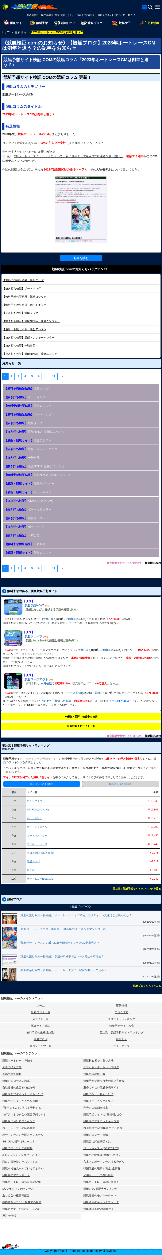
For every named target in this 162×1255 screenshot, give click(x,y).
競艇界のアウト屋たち (16, 1175)
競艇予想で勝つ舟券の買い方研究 (103, 1080)
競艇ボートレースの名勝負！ (101, 1182)
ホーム (40, 1005)
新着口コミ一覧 (40, 1012)
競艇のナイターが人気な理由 (20, 1101)
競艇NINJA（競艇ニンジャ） (31, 321)
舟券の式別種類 (12, 1074)
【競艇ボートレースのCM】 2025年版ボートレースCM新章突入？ (58, 942)
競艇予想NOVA (34, 605)
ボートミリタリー (27, 509)
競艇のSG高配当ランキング (100, 1188)
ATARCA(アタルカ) (28, 501)
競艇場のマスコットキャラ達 (101, 1121)
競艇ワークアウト (36, 679)
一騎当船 (19, 345)
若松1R (77, 693)
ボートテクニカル (37, 826)
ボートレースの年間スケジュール (22, 1134)
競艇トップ (33, 861)
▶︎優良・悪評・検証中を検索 (81, 716)
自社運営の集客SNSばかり (18, 1087)
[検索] (150, 7)
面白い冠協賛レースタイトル (20, 1161)
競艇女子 (121, 1039)
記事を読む (81, 258)
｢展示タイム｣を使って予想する (21, 1107)
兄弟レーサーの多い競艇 (98, 1175)
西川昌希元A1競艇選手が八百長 (102, 1128)
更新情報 (121, 1005)
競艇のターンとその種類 (17, 1148)
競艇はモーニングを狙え (98, 1101)
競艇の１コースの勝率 (16, 1080)
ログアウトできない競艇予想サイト (24, 1114)
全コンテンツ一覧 (40, 1046)
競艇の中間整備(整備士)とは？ (102, 1155)
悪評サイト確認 (40, 1025)
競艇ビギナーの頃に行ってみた (21, 1209)
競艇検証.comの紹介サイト (100, 1209)
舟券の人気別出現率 (95, 1107)
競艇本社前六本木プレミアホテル (22, 1168)
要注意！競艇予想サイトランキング (121, 1032)
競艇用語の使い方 (94, 1074)
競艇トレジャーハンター (29, 337)
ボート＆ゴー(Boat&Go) (40, 878)
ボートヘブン (25, 526)
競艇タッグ (23, 280)
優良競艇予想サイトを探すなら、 (126, 563)
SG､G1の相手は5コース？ (18, 1141)
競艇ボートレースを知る (17, 1060)
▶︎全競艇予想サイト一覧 (81, 726)
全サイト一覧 (40, 1019)
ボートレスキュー (37, 835)
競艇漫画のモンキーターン (99, 1195)
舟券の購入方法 (12, 1067)
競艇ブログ (40, 1039)
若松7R (99, 693)
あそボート (33, 870)
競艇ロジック (24, 296)
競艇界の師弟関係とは (97, 1141)
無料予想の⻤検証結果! (40, 1032)
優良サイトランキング (121, 1019)
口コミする (121, 1012)
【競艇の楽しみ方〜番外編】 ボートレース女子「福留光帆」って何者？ (62, 970)
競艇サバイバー (29, 483)
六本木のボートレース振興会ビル (103, 1161)
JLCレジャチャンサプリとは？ (21, 1155)
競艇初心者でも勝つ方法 (98, 1060)
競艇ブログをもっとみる (147, 985)
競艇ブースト (25, 518)
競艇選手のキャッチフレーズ (101, 1202)
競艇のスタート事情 (95, 1134)
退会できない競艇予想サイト (101, 1087)
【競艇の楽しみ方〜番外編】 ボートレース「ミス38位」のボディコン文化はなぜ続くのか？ (75, 915)
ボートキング (22, 288)
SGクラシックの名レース (18, 1188)
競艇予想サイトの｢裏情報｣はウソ (104, 1114)
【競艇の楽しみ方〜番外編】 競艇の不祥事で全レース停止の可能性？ (61, 956)
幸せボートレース (37, 844)
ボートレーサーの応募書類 (18, 1128)
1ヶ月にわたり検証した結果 (54, 701)
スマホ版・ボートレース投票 (101, 1067)
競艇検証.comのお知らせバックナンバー (81, 269)
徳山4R (85, 650)
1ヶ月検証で (46, 683)
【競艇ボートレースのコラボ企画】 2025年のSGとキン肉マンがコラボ (62, 929)
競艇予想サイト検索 (121, 1025)
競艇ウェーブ (33, 636)
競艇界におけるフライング (18, 1121)
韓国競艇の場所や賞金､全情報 (101, 1168)
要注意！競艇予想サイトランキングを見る (137, 888)
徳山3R (50, 619)
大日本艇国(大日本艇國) (40, 852)
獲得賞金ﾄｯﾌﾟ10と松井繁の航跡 (21, 1202)
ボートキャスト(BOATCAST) (101, 1148)
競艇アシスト (24, 329)
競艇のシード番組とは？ (98, 1094)
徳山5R (71, 619)
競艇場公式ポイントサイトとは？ (22, 1094)
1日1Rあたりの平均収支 (41, 784)
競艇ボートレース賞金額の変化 (21, 1182)
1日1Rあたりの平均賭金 (120, 784)
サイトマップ (121, 1046)
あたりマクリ (34, 800)
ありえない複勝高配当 (16, 1195)
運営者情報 (9, 1215)
